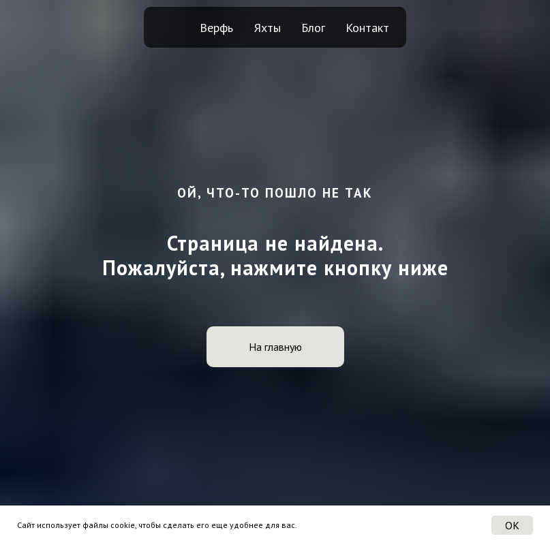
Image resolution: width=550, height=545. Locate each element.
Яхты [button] (267, 27)
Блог (313, 27)
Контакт (367, 27)
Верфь (216, 27)
